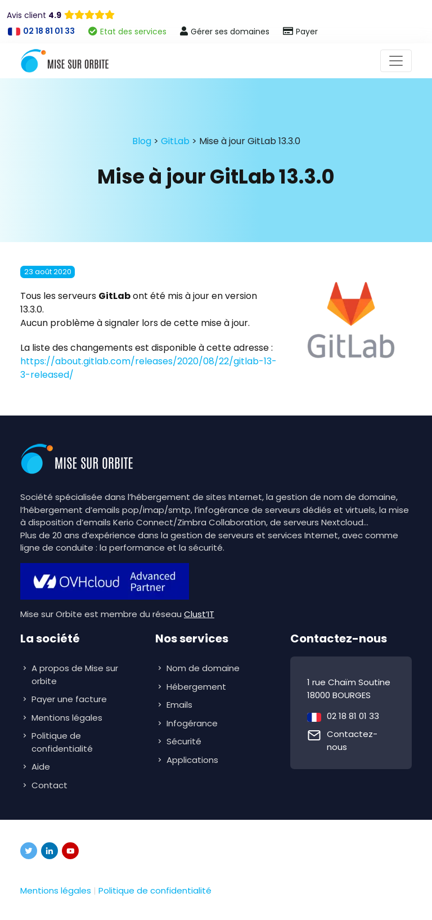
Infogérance (193, 723)
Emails (180, 705)
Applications (193, 760)
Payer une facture (69, 699)
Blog (141, 141)
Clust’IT (199, 614)
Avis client (34, 15)
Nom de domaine (203, 668)
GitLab (175, 141)
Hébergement (197, 687)
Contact (50, 785)
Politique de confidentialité (62, 742)
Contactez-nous (352, 740)
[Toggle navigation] (396, 61)
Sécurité (185, 741)
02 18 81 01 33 (353, 716)
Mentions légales (67, 718)
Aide (41, 766)
